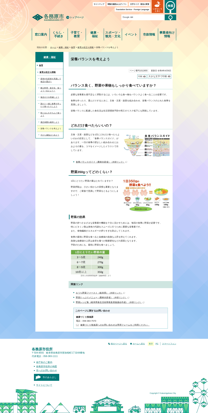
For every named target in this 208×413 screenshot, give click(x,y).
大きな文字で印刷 (157, 76)
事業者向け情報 (167, 34)
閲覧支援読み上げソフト (117, 4)
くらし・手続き (58, 34)
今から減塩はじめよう (49, 135)
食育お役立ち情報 (85, 47)
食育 (73, 47)
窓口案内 (41, 34)
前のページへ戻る (119, 344)
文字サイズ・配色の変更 (139, 4)
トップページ (77, 17)
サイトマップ (99, 4)
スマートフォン (169, 344)
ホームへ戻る (139, 344)
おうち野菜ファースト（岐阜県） (100, 293)
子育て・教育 (77, 34)
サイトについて (44, 385)
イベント (131, 34)
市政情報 (149, 34)
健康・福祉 (94, 34)
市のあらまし (49, 377)
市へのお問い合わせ (46, 370)
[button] (157, 6)
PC (157, 344)
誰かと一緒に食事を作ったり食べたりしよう (50, 105)
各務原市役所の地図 (46, 366)
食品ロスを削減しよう (49, 97)
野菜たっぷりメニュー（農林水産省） (102, 297)
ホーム (53, 47)
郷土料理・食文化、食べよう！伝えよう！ (50, 89)
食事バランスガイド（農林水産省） (101, 162)
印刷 (140, 76)
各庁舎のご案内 (44, 362)
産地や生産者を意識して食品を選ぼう (50, 80)
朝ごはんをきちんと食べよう (50, 114)
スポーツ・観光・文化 (113, 34)
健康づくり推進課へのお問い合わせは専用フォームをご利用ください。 (115, 325)
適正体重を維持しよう (49, 122)
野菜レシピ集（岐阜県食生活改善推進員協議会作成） (110, 302)
